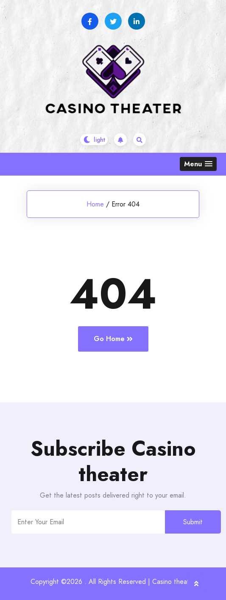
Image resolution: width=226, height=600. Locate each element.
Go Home (113, 339)
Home (95, 204)
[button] (198, 164)
